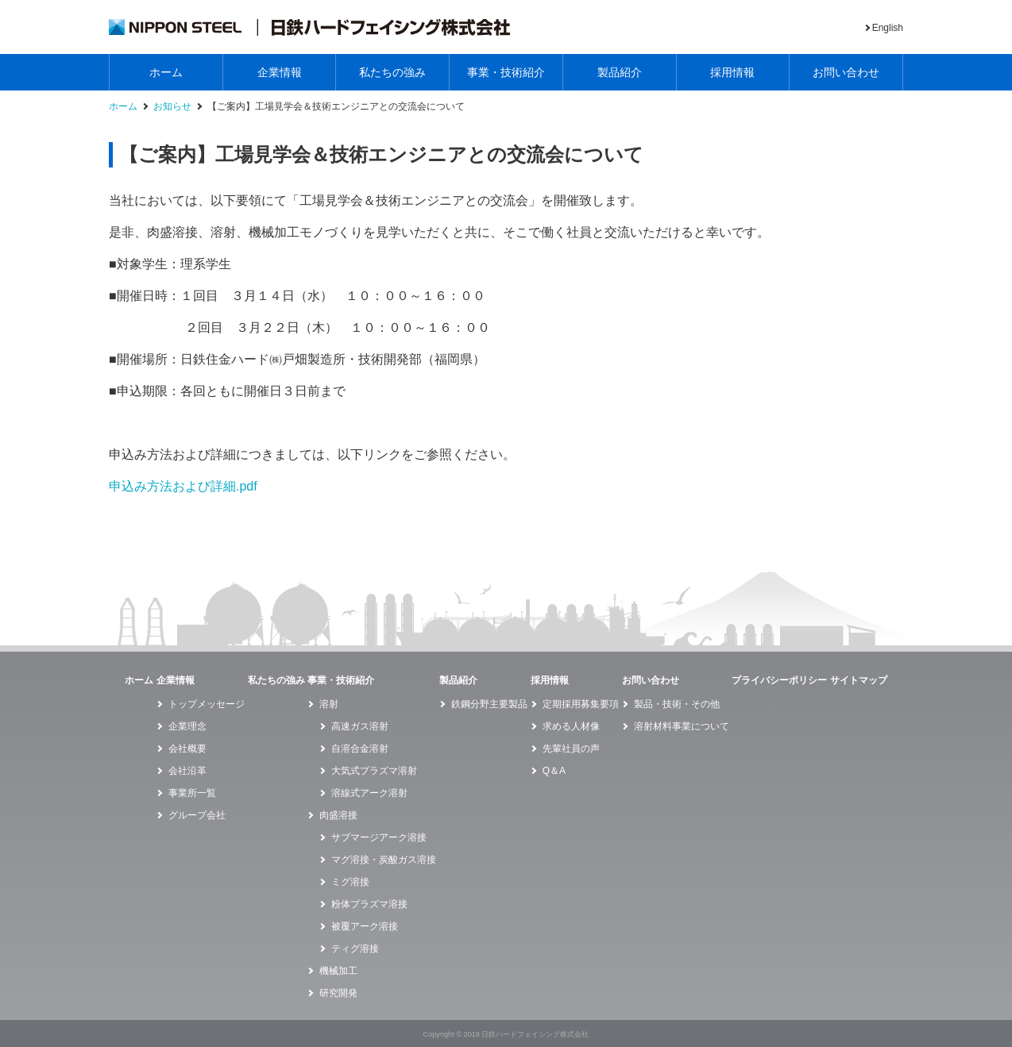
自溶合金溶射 (359, 748)
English (887, 27)
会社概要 (187, 748)
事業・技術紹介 (506, 72)
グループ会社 (197, 815)
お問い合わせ (846, 72)
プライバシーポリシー (779, 680)
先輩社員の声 (571, 748)
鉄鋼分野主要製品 (489, 704)
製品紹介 (619, 72)
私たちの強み (392, 72)
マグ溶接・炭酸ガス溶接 (383, 859)
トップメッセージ (206, 704)
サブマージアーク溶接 (379, 837)
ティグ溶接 (355, 948)
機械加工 (338, 970)
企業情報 (279, 72)
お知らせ (172, 107)
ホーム (166, 72)
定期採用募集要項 (581, 704)
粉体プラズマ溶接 (369, 904)
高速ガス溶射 (359, 726)
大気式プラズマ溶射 (374, 770)
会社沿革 (187, 770)
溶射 (328, 704)
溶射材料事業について (681, 726)
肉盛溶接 (338, 815)
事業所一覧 (192, 793)
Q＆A (554, 770)
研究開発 (338, 993)
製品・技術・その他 (677, 704)
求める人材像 (571, 726)
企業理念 (187, 726)
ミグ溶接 (350, 881)
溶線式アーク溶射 (369, 793)
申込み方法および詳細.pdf (183, 486)
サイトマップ (858, 680)
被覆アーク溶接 (364, 926)
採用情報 (732, 72)
